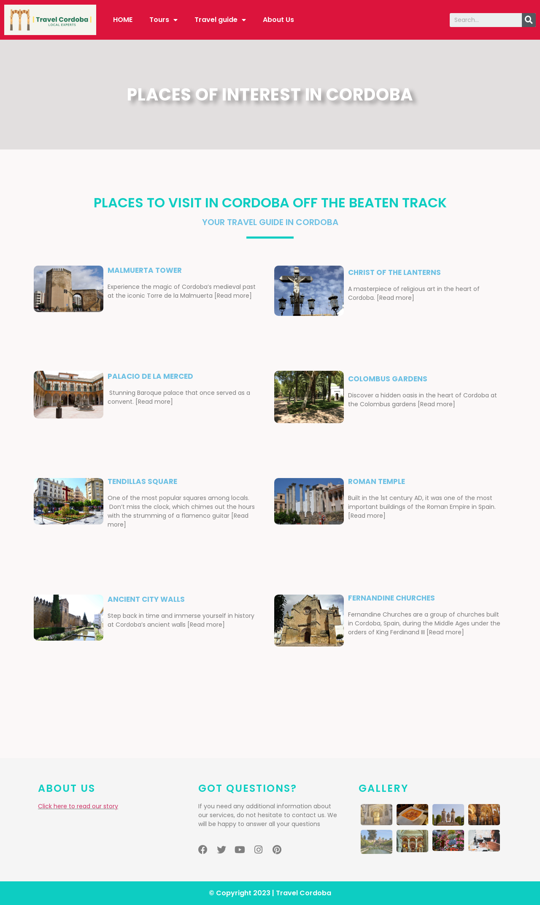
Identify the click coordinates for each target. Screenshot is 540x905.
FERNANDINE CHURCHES (391, 598)
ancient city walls (146, 599)
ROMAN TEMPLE (376, 481)
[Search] (529, 20)
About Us (278, 19)
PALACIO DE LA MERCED (150, 376)
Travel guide (220, 19)
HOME (122, 19)
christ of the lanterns (394, 272)
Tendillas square (142, 481)
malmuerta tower (145, 270)
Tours (163, 19)
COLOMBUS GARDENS (387, 379)
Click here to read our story (78, 806)
